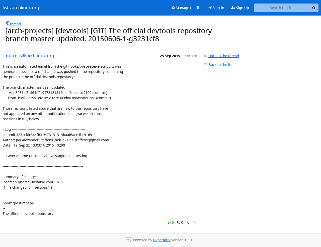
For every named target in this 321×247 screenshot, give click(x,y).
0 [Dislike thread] (180, 222)
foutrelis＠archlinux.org (29, 56)
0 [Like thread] (171, 222)
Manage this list (187, 7)
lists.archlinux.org (21, 8)
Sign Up (240, 7)
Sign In (216, 7)
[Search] (313, 8)
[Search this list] (282, 8)
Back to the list (218, 64)
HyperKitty (161, 239)
